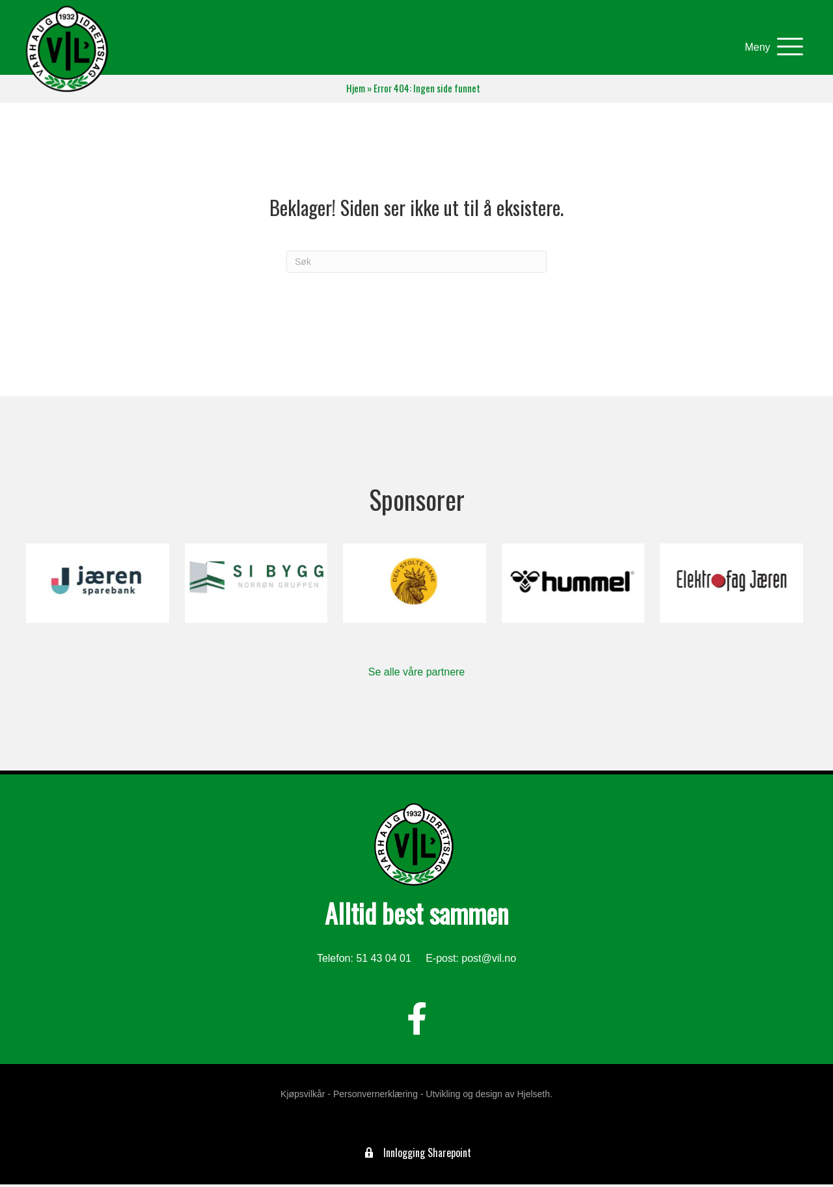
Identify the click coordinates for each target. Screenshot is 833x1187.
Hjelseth (533, 1096)
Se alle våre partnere (416, 674)
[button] (768, 48)
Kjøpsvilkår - (305, 1096)
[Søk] (416, 264)
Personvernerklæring (375, 1096)
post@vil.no (488, 961)
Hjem (355, 91)
